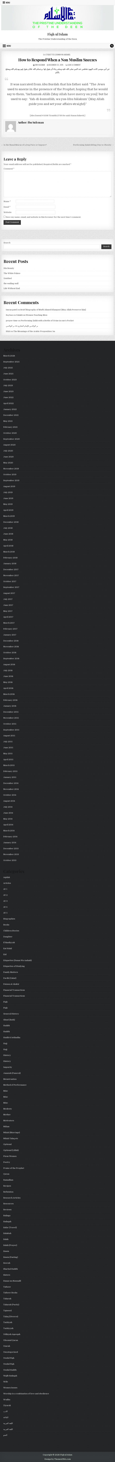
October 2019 (9, 474)
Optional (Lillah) (11, 1150)
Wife (5, 1382)
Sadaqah (7, 1221)
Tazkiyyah (8, 1328)
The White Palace (12, 273)
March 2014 (9, 831)
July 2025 (8, 368)
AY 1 (5, 889)
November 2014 (11, 789)
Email (7, 207)
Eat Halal (7, 948)
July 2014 (7, 807)
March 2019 (9, 516)
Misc (5, 1091)
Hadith (6, 1025)
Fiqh (5, 1002)
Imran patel (11, 310)
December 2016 (11, 641)
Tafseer (7, 1287)
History (7, 1055)
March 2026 (9, 356)
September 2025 (11, 362)
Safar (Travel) (10, 1227)
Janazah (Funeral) (12, 1073)
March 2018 (9, 552)
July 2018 (8, 528)
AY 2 (5, 895)
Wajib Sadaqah (10, 1376)
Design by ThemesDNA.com (57, 1459)
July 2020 (8, 451)
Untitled (8, 278)
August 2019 (9, 486)
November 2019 (11, 469)
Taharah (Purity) (11, 1304)
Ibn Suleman (40, 65)
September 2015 (11, 730)
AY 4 (5, 907)
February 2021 (10, 427)
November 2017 (11, 575)
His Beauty (9, 268)
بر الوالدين (10, 326)
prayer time (12, 320)
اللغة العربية (8, 1423)
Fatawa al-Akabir (11, 984)
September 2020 (11, 439)
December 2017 (11, 569)
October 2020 (10, 433)
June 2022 (8, 397)
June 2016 (8, 676)
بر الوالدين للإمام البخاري (28, 326)
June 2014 (8, 813)
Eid (4, 954)
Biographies (9, 919)
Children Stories (11, 931)
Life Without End (12, 288)
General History (11, 1014)
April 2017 (8, 617)
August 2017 (9, 593)
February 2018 (10, 558)
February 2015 (10, 771)
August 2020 (9, 445)
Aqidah (6, 877)
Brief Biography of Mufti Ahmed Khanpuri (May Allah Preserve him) (53, 310)
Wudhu (6, 1399)
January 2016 (9, 706)
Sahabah (7, 1233)
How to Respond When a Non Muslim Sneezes (57, 59)
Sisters (6, 1275)
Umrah (6, 1346)
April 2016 (8, 688)
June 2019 (8, 498)
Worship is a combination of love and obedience (26, 1394)
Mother (7, 1114)
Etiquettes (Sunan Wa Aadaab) (58, 54)
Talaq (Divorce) (10, 1316)
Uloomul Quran (10, 1340)
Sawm (6, 1251)
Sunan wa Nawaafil (12, 1281)
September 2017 (11, 587)
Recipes (7, 1186)
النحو (5, 1435)
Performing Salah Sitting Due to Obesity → (93, 145)
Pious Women (9, 1156)
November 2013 (11, 854)
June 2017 (8, 605)
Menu (8, 2)
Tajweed (7, 1310)
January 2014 (9, 842)
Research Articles (12, 1198)
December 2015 (11, 712)
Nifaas (6, 1126)
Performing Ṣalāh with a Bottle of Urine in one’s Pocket (47, 320)
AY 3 (5, 901)
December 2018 (11, 522)
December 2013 (11, 848)
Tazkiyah (7, 1322)
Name (7, 201)
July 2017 (8, 599)
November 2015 (11, 718)
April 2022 (8, 403)
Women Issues (10, 1388)
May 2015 (8, 753)
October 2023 (10, 380)
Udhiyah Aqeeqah (11, 1334)
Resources (8, 1203)
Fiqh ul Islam (57, 34)
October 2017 (9, 581)
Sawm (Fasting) (10, 1257)
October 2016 (9, 652)
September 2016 (11, 658)
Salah (5, 1239)
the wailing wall (11, 283)
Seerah (6, 1263)
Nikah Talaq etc (10, 1138)
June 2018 (8, 534)
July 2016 (8, 670)
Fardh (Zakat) (9, 978)
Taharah (7, 1299)
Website (8, 212)
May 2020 (8, 463)
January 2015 (9, 777)
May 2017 (8, 611)
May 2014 (7, 819)
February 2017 (10, 629)
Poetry (6, 1162)
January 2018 (9, 563)
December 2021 (11, 415)
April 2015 (8, 759)
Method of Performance (15, 1085)
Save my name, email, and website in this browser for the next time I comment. (43, 217)
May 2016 (8, 682)
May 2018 (8, 540)
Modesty (7, 1109)
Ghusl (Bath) (9, 1020)
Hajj (5, 1043)
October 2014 (9, 795)
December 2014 (10, 783)
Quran (6, 1174)
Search (7, 243)
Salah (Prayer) (10, 1245)
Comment (9, 169)
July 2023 (8, 385)
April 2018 (8, 546)
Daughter (7, 937)
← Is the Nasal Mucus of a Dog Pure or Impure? (24, 145)
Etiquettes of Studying (14, 966)
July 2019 (8, 492)
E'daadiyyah (9, 942)
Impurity (7, 1067)
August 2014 (9, 801)
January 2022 (10, 409)
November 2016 (11, 646)
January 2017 (9, 635)
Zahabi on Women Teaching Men (31, 315)
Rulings (6, 1215)
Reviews (7, 1209)
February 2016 (10, 700)
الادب (5, 1411)
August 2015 (9, 736)
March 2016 (9, 694)
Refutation (8, 1192)
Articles (7, 883)
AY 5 (5, 913)
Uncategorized (10, 1352)
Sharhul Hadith (10, 1269)
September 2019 (11, 480)
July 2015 (8, 741)
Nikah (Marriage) (11, 1132)
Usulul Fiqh (8, 1358)
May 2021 (8, 421)
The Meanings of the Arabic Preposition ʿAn (34, 331)
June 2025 (8, 374)
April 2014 (8, 825)
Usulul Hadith (9, 1370)
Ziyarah (7, 1405)
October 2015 (9, 724)
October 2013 (9, 860)
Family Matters (10, 972)
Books (6, 925)
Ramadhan (8, 1180)
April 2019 (8, 510)
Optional (7, 1144)
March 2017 (9, 623)
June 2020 (8, 457)
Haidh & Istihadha (11, 1037)
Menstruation (9, 1079)
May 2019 (8, 504)
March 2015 (9, 765)
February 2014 (10, 836)
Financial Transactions (14, 990)
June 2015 (8, 747)
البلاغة (5, 1417)
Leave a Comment (74, 65)
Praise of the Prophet (13, 1168)
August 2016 (9, 664)
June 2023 (8, 391)
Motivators (8, 1120)
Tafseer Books (10, 1293)
